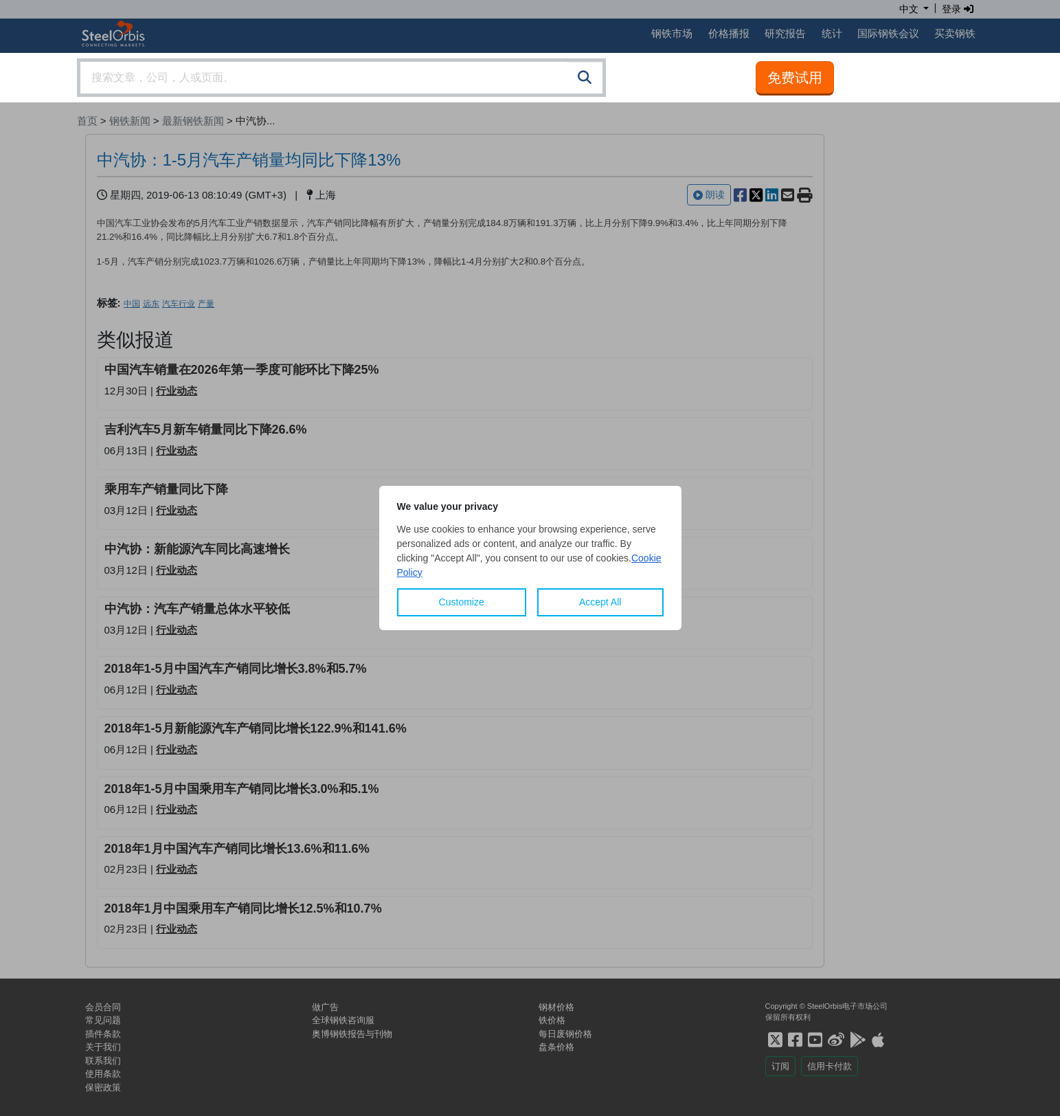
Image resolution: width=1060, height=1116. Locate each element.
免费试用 (794, 77)
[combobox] (341, 77)
